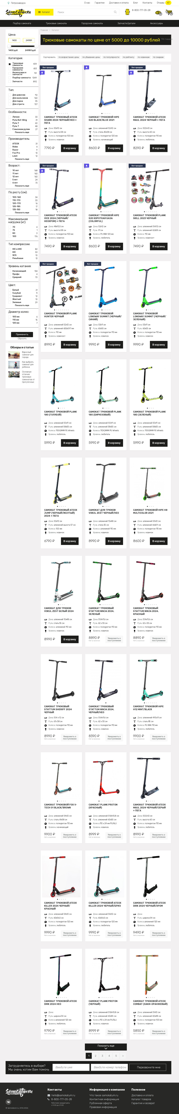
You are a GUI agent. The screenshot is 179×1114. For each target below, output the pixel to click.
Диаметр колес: (18, 311)
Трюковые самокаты (56, 23)
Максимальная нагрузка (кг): (18, 220)
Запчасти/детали (126, 23)
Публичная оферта (101, 1103)
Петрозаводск (17, 3)
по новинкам (143, 57)
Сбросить (22, 338)
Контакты (147, 2)
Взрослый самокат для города (27, 354)
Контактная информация (104, 1099)
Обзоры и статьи (22, 347)
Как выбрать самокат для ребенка (27, 364)
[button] (55, 113)
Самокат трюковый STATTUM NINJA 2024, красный (146, 611)
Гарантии (99, 2)
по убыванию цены (91, 57)
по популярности (111, 57)
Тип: (11, 90)
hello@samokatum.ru (61, 1095)
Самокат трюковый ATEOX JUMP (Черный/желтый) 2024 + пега (60, 513)
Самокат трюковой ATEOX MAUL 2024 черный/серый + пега (149, 807)
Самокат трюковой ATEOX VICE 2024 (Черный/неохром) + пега (60, 218)
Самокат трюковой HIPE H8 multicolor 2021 (150, 511)
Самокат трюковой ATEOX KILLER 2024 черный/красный (60, 906)
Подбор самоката (22, 23)
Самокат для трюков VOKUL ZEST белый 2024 (59, 609)
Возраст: (14, 165)
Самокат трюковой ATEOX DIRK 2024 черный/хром (149, 904)
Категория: (15, 58)
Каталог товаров (141, 1099)
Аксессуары (156, 23)
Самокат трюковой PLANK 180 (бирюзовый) (105, 413)
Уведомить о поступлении (114, 639)
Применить (22, 334)
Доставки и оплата (119, 2)
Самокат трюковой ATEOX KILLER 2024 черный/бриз (105, 904)
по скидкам (158, 57)
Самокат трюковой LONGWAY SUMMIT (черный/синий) (105, 316)
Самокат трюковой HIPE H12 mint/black (148, 708)
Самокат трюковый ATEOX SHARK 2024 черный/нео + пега (60, 120)
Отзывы (164, 3)
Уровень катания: (19, 266)
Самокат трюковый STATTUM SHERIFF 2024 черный (58, 709)
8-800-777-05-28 (141, 10)
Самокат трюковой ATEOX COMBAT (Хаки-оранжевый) (150, 1002)
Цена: (12, 34)
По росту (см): (17, 192)
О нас (87, 2)
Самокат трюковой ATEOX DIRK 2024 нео (60, 1002)
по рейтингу (128, 57)
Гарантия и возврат (143, 1103)
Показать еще (105, 1045)
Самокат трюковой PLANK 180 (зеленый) (149, 413)
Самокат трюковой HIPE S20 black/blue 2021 (104, 118)
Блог (135, 2)
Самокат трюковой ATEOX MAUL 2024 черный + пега (149, 118)
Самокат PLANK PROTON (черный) (103, 1002)
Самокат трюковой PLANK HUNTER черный (60, 315)
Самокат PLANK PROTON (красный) (103, 806)
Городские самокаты (92, 23)
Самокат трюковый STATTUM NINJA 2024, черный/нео (101, 709)
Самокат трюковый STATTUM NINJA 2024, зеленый (101, 611)
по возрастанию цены (69, 57)
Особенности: (17, 112)
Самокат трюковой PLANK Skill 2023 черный (149, 217)
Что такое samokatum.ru (104, 1095)
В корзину (69, 148)
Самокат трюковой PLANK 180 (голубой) (60, 413)
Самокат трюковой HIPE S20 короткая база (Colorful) (104, 218)
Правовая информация (103, 1107)
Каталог (44, 12)
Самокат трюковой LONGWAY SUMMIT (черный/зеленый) (149, 316)
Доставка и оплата (142, 1095)
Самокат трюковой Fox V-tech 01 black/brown (60, 806)
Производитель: (19, 138)
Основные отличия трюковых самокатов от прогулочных (28, 377)
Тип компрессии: (19, 244)
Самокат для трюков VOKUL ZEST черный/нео (104, 511)
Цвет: (12, 285)
